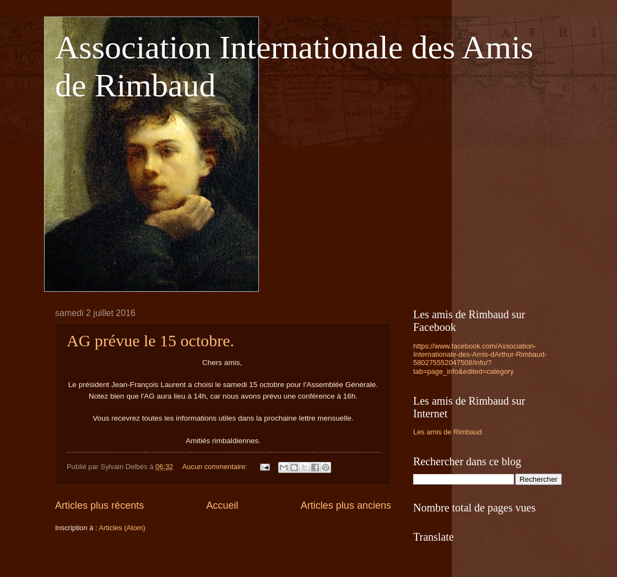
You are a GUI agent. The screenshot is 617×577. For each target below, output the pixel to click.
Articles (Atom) (122, 528)
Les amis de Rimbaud (447, 432)
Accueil (222, 505)
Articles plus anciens (346, 505)
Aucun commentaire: (216, 466)
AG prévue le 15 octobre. (150, 340)
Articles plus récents (99, 505)
